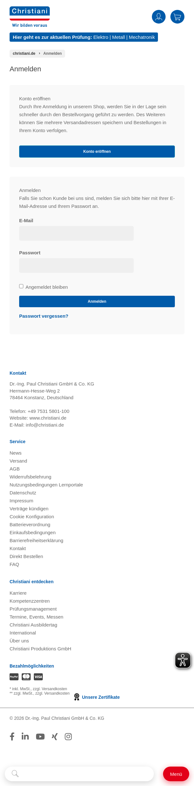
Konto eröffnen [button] (97, 151)
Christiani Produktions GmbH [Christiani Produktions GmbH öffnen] (40, 648)
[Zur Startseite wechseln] (30, 10)
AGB (15, 468)
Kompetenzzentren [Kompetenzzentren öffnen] (30, 601)
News (16, 453)
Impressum (21, 500)
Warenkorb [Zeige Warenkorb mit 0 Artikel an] (177, 17)
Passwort (30, 252)
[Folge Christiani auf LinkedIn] (25, 737)
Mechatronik (142, 37)
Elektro (100, 37)
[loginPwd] (76, 265)
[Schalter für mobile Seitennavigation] (176, 774)
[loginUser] (76, 233)
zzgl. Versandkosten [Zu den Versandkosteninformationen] (50, 689)
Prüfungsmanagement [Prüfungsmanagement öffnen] (33, 609)
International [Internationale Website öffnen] (23, 632)
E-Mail (26, 220)
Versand (18, 461)
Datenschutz (23, 492)
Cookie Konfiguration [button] (32, 516)
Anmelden (159, 17)
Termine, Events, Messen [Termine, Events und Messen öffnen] (36, 617)
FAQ (14, 564)
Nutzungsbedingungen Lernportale (46, 484)
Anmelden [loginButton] (97, 301)
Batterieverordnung (30, 524)
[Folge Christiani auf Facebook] (12, 737)
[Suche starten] (15, 774)
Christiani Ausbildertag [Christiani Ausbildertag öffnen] (33, 624)
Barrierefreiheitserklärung (36, 540)
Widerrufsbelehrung (30, 476)
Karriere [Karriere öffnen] (18, 593)
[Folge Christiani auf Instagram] (68, 737)
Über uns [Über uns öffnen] (19, 640)
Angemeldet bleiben (43, 287)
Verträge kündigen (29, 508)
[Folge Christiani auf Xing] (55, 737)
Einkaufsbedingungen (33, 532)
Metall (118, 37)
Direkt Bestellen (26, 556)
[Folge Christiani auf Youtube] (40, 737)
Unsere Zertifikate (96, 697)
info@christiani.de (45, 425)
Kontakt (18, 548)
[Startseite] (24, 53)
